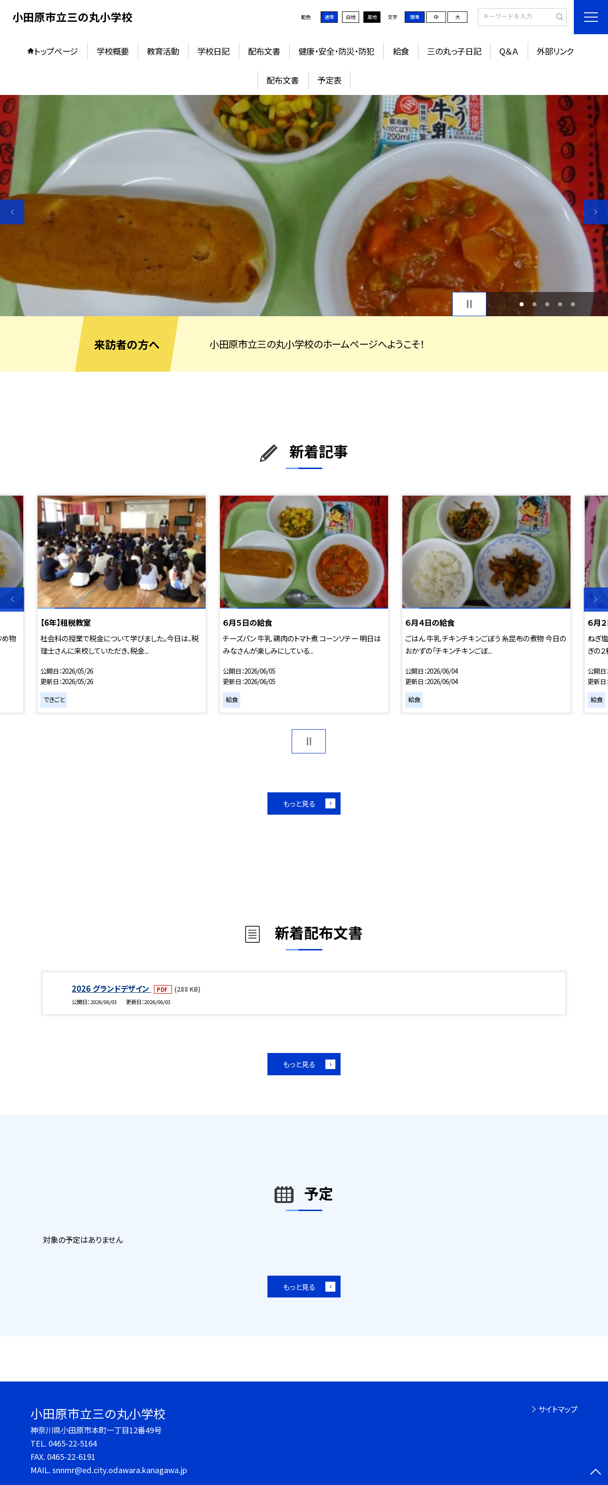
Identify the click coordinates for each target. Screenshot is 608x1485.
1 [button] (521, 304)
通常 (329, 16)
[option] (304, 206)
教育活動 (163, 51)
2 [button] (534, 304)
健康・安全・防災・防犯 (336, 51)
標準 (414, 16)
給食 (401, 51)
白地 (350, 16)
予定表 (329, 80)
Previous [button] (12, 212)
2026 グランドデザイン (111, 988)
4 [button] (560, 304)
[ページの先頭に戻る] (596, 1473)
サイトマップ (558, 1409)
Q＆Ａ (508, 51)
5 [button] (573, 304)
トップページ (56, 51)
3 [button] (547, 304)
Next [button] (596, 212)
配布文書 (264, 51)
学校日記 (213, 51)
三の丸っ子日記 (454, 51)
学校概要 (112, 51)
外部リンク (555, 51)
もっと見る (299, 803)
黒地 (372, 16)
